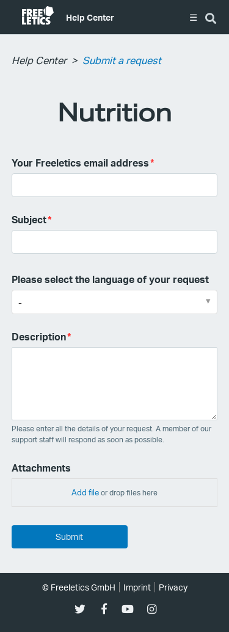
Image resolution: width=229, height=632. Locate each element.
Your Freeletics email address (80, 162)
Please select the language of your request (110, 279)
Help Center (90, 17)
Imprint (137, 587)
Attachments (41, 467)
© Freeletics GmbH (78, 587)
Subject (29, 219)
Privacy (173, 587)
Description (39, 336)
